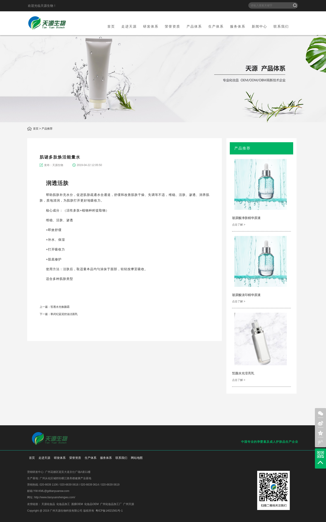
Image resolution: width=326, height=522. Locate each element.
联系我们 (281, 26)
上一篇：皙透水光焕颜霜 (55, 306)
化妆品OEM (91, 504)
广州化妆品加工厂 (111, 504)
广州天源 (128, 504)
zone (320, 433)
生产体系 (216, 26)
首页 (111, 26)
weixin (180, 334)
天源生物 (47, 23)
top (320, 462)
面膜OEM (77, 504)
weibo (202, 334)
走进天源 (129, 26)
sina (187, 334)
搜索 (295, 5)
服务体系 (237, 26)
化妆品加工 (63, 504)
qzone (195, 334)
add (210, 334)
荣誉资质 (172, 26)
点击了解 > (238, 224)
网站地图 (137, 457)
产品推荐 (47, 128)
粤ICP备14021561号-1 (109, 510)
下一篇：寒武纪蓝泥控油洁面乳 (59, 314)
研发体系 (150, 26)
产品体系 (194, 26)
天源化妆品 (48, 504)
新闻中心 (259, 26)
